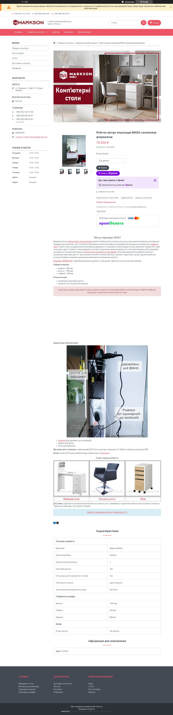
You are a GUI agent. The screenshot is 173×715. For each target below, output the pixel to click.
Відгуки (56, 32)
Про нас (57, 686)
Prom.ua (99, 707)
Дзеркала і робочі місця (86, 43)
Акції (91, 684)
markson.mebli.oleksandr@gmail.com (31, 137)
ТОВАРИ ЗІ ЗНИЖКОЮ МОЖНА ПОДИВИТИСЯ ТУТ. (107, 512)
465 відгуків (129, 2)
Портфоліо (16, 68)
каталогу (105, 453)
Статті (15, 58)
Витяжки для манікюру (29, 686)
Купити (104, 168)
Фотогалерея (18, 53)
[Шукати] (143, 22)
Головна (18, 32)
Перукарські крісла (107, 499)
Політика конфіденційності (101, 711)
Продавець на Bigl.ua (86, 709)
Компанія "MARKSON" (63, 261)
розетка (61, 440)
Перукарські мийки (27, 692)
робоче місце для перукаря (79, 241)
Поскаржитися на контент (80, 711)
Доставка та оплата (21, 63)
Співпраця (58, 692)
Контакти (68, 32)
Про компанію (84, 32)
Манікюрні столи (26, 684)
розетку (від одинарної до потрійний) (100, 252)
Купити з (109, 173)
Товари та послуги (35, 32)
